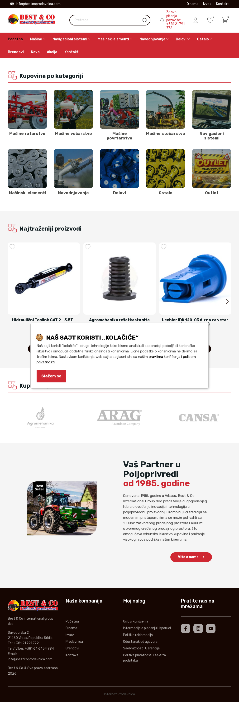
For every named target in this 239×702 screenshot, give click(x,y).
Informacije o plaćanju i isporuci (147, 628)
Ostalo (165, 192)
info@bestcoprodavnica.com (35, 4)
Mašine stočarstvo (165, 133)
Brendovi (16, 52)
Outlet (212, 192)
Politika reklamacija (138, 635)
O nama (192, 4)
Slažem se (51, 376)
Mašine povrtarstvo (119, 135)
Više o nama (191, 557)
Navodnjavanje (73, 192)
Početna (15, 39)
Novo (35, 52)
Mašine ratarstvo (27, 133)
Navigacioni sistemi (212, 135)
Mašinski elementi (27, 192)
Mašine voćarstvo (73, 133)
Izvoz (207, 4)
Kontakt (222, 4)
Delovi (119, 192)
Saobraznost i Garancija (141, 648)
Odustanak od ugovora (140, 642)
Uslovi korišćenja (135, 621)
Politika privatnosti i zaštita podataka (144, 657)
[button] (227, 301)
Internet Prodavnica (119, 694)
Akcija (52, 52)
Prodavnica (74, 642)
